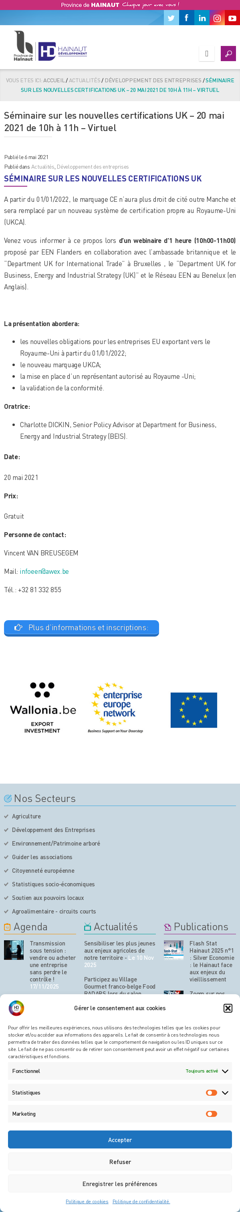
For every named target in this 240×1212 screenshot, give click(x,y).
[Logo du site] (50, 45)
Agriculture (26, 816)
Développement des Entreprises (53, 830)
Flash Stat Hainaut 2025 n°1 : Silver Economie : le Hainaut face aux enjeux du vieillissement (212, 961)
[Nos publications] (174, 950)
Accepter (120, 1140)
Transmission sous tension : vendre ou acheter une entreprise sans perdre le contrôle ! (53, 961)
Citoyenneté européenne (43, 870)
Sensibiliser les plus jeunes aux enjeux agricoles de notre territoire (119, 950)
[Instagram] (217, 17)
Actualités (42, 166)
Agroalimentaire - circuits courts (54, 911)
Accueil (54, 80)
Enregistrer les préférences (120, 1184)
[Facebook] (186, 17)
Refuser (120, 1162)
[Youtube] (232, 17)
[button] (228, 1008)
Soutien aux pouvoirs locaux (48, 898)
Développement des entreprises (153, 80)
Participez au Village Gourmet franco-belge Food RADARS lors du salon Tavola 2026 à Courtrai (120, 990)
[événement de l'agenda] (14, 950)
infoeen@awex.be (44, 571)
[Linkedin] (202, 17)
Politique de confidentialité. (141, 1201)
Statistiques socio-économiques (53, 884)
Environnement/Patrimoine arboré (56, 843)
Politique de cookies (87, 1201)
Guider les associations (42, 857)
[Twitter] (171, 17)
